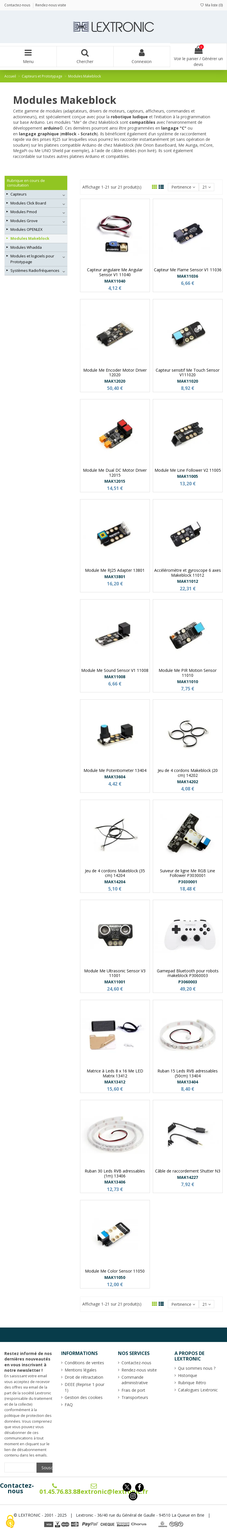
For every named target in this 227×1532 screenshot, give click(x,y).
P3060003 (187, 982)
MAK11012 (187, 581)
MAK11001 (114, 982)
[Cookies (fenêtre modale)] (10, 1522)
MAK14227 (187, 1177)
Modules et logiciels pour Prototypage (32, 258)
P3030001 (187, 881)
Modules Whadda (26, 247)
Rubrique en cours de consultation (26, 183)
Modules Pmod (23, 211)
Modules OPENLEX (26, 229)
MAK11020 (187, 381)
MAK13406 (114, 1182)
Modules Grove (24, 220)
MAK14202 (187, 781)
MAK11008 (114, 676)
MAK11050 (114, 1277)
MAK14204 (114, 881)
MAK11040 (114, 281)
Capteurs (18, 194)
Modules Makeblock (29, 238)
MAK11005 (187, 476)
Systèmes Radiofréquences (34, 270)
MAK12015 (114, 481)
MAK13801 (114, 576)
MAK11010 (187, 681)
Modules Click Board (28, 203)
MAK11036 (187, 276)
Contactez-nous (17, 1488)
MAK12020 (114, 381)
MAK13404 (187, 1082)
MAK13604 (114, 776)
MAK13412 (114, 1082)
